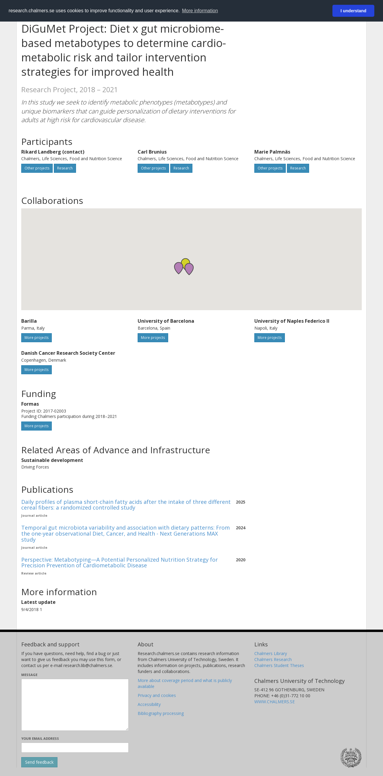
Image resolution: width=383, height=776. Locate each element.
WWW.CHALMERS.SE (274, 701)
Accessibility (149, 704)
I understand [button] (353, 10)
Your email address (40, 738)
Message (29, 674)
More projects (36, 337)
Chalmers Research (273, 659)
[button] (189, 269)
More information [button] (200, 10)
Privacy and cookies (157, 695)
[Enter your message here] (75, 705)
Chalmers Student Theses (279, 665)
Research (65, 168)
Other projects (37, 168)
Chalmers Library (270, 653)
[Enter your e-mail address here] (75, 747)
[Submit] (39, 762)
